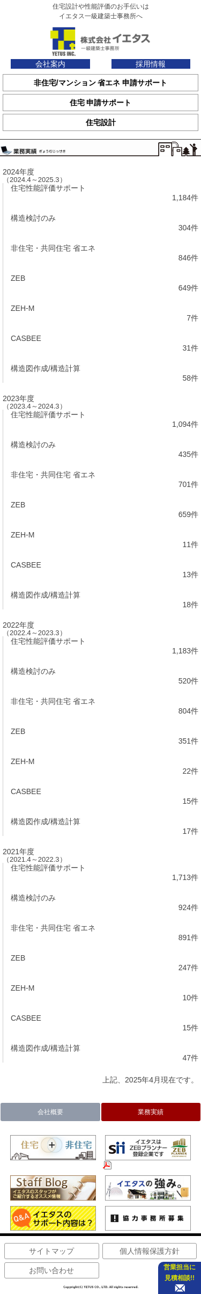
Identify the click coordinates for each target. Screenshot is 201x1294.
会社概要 (50, 1112)
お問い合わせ (51, 1270)
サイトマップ (51, 1251)
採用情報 (151, 64)
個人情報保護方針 (150, 1251)
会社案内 (50, 64)
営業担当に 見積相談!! (179, 1272)
